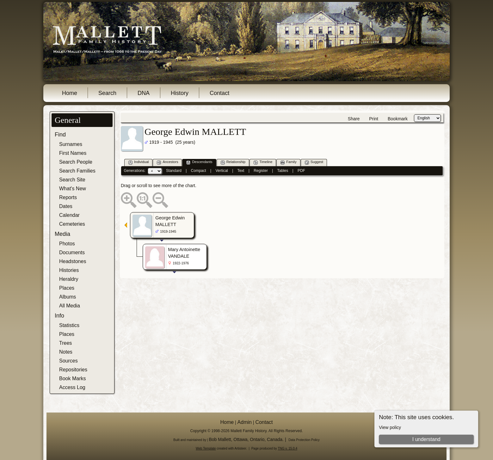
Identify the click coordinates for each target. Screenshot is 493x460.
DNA (144, 93)
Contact (219, 93)
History (179, 93)
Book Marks (72, 378)
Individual (138, 162)
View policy (390, 427)
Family (288, 162)
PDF (301, 170)
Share (354, 118)
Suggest (314, 162)
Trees (65, 343)
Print (373, 118)
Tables (282, 170)
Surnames (70, 144)
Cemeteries (72, 224)
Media (62, 234)
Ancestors (167, 162)
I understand (426, 439)
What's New (72, 188)
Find (60, 134)
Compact (198, 170)
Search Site (72, 179)
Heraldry (68, 279)
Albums (67, 296)
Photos (67, 243)
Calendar (69, 215)
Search (107, 93)
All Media (69, 305)
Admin (244, 422)
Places (66, 288)
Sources (68, 360)
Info (59, 315)
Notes (65, 352)
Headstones (72, 261)
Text (240, 170)
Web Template (206, 448)
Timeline (263, 162)
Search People (75, 162)
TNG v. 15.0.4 (287, 448)
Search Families (77, 170)
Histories (69, 270)
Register (261, 170)
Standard (174, 170)
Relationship (233, 162)
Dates (65, 206)
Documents (72, 252)
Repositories (73, 369)
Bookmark (398, 118)
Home (69, 93)
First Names (72, 153)
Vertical (221, 170)
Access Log (72, 387)
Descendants (199, 162)
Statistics (69, 325)
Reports (68, 197)
